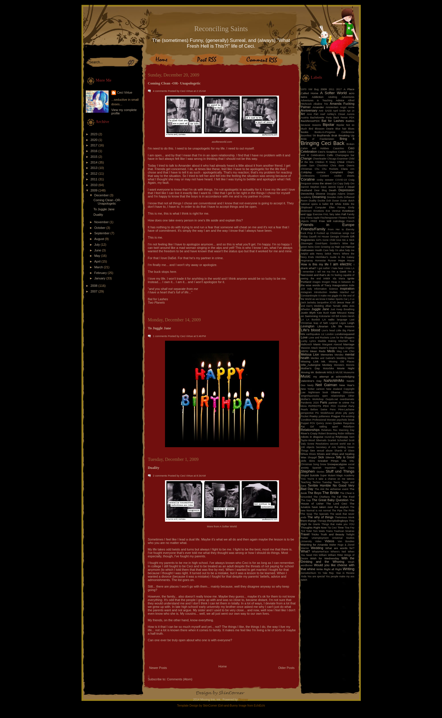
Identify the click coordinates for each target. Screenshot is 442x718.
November (102, 222)
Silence (330, 457)
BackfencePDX (310, 120)
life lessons (347, 326)
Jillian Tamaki (333, 305)
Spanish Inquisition (324, 467)
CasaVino (338, 148)
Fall (343, 214)
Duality (98, 214)
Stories (320, 471)
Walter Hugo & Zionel (342, 544)
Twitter (304, 538)
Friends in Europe (328, 225)
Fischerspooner (329, 217)
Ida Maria (339, 278)
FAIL (326, 214)
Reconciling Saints (221, 29)
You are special (316, 576)
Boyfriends (323, 135)
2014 (95, 162)
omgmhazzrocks (310, 395)
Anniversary (309, 110)
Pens (333, 409)
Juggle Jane (320, 309)
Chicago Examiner (337, 158)
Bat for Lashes (332, 120)
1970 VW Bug (310, 89)
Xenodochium (308, 573)
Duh (328, 200)
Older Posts (286, 667)
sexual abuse (325, 450)
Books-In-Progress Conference (335, 132)
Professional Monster (324, 419)
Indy (309, 288)
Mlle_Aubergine (311, 364)
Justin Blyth (308, 312)
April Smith (339, 110)
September (102, 233)
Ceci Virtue (125, 92)
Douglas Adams (336, 193)
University (306, 541)
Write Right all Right (329, 569)
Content (324, 175)
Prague (335, 416)
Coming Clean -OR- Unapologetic (107, 201)
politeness (324, 416)
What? (305, 551)
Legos (342, 323)
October (100, 227)
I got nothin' (323, 268)
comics (321, 172)
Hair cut (340, 246)
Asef (322, 114)
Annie (351, 107)
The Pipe (337, 510)
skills (303, 460)
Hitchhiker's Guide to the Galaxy (335, 257)
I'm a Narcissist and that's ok (328, 273)
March (99, 267)
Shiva (304, 453)
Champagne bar (344, 155)
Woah (351, 561)
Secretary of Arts (326, 447)
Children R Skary (325, 162)
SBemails (321, 440)
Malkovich (306, 344)
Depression (347, 190)
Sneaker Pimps (328, 460)
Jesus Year (344, 302)
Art (303, 114)
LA (302, 319)
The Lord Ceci (336, 503)
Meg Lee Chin (346, 351)
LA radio (328, 319)
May (97, 255)
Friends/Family (313, 229)
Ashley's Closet (336, 114)
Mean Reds (317, 351)
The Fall (336, 496)
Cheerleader (319, 158)
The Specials (321, 514)
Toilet (309, 531)
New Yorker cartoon (313, 389)
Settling (341, 447)
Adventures (348, 97)
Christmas (306, 169)
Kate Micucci (338, 312)
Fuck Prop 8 (308, 233)
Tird (303, 531)
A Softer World (228, 526)
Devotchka (307, 193)
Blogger (243, 699)
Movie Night (346, 368)
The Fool (349, 496)
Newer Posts (158, 667)
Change (306, 158)
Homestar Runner (325, 260)
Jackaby (311, 302)
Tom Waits (319, 531)
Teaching (306, 482)
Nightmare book (318, 392)
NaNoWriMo (334, 380)
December (102, 195)
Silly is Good (345, 457)
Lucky (304, 341)
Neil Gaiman (326, 385)
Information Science (326, 288)
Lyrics (312, 341)
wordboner (307, 565)
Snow (323, 464)
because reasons (311, 125)
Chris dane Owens (342, 165)
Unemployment (320, 538)
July (97, 244)
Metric (351, 358)
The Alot (319, 489)
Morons (350, 365)
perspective (307, 413)
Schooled (342, 440)
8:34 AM (201, 475)
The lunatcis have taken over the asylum (328, 505)
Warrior (305, 548)
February (101, 273)
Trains (329, 531)
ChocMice (322, 165)
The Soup (306, 514)
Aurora (350, 114)
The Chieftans (321, 496)
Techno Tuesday (322, 482)
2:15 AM (201, 91)
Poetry (313, 416)
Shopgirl (312, 457)
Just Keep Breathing (343, 309)
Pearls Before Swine (314, 409)
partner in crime (339, 402)
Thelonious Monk (345, 517)
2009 (95, 190)
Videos (329, 541)
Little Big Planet (345, 330)
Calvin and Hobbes (315, 148)
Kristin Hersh (347, 316)
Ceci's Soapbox (327, 151)
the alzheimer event (336, 489)
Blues (351, 128)
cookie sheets (344, 175)
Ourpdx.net (331, 399)
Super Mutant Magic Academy (337, 475)
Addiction (317, 96)
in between (344, 282)
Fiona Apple (313, 217)
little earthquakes (310, 334)
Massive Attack (309, 347)
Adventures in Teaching (317, 100)
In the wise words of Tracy (328, 283)
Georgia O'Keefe (339, 236)
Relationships (310, 429)
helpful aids (308, 253)
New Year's (347, 385)
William (323, 555)
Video (318, 541)
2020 (95, 140)
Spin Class (347, 467)
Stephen (308, 471)
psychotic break (346, 419)
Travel (305, 534)
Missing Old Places (342, 361)
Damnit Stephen (310, 186)
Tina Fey (349, 527)
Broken (351, 144)
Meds (331, 351)
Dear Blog (320, 190)
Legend (333, 323)
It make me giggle (328, 295)
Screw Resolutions (318, 443)
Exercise (318, 214)
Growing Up (327, 246)
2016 (95, 151)
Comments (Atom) (179, 679)
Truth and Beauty (332, 534)
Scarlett (331, 440)
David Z (341, 186)
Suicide (314, 475)
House (350, 260)
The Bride (330, 493)
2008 (95, 285)
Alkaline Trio (320, 103)
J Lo (352, 299)
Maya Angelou (346, 347)
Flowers (343, 217)
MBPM (304, 351)
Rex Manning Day (343, 430)
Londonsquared (345, 334)
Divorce (320, 193)
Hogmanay (307, 260)
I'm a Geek (338, 271)
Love (304, 337)
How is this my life (315, 264)
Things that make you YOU (337, 524)
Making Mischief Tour (341, 341)
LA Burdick (313, 319)
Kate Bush (323, 312)
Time (340, 527)
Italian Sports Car (337, 299)
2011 (95, 179)
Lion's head (328, 330)
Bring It (347, 138)
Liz (322, 334)
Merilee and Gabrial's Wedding (328, 358)
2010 (95, 185)
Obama (335, 392)
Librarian (322, 326)
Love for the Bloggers (342, 337)
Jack (303, 302)
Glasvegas (307, 243)
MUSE (339, 372)
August (99, 239)
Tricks (315, 534)
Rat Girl (307, 426)
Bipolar (328, 124)
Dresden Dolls (335, 197)
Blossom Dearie (324, 128)
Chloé (341, 162)
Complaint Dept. (342, 172)
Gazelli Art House (319, 236)
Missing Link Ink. (313, 361)
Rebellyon (348, 426)
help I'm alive (336, 250)
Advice (340, 100)
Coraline (308, 179)
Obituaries (348, 392)
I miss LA (349, 268)
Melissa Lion (310, 354)
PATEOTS (314, 406)
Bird (311, 128)
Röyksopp (342, 436)
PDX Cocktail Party (343, 406)
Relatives (326, 430)
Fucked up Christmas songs (333, 233)
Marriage (349, 344)
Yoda (304, 576)
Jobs (345, 305)
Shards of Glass (344, 450)
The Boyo (314, 493)
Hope (341, 260)
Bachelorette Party (321, 117)
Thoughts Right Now (314, 527)
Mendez (339, 354)
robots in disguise (312, 436)
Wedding (317, 548)
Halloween (307, 250)
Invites (333, 292)
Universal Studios (343, 538)
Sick (321, 457)
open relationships (333, 395)
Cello (330, 155)
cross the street (322, 183)
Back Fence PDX (344, 117)
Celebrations (318, 155)
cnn (352, 169)
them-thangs (309, 520)
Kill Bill (335, 316)
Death (332, 190)
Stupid (305, 475)
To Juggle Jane (104, 209)
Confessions (308, 175)
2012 (95, 173)
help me (350, 250)
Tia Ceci (332, 527)
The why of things (320, 517)
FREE (314, 221)
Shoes (312, 454)
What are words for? (339, 548)
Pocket (305, 416)
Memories (327, 354)
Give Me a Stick (345, 240)
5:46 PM (201, 336)
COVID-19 (341, 179)
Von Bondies (346, 541)
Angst (343, 107)
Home (222, 666)
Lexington (308, 326)
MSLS (331, 372)
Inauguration (340, 285)
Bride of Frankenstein (317, 139)
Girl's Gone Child (325, 240)
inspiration (347, 288)
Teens (336, 482)
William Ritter (335, 555)
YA (319, 573)
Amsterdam (331, 107)
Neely (310, 385)
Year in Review (345, 573)
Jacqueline (323, 302)
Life (333, 326)
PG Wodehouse (324, 413)
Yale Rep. (328, 573)
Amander (318, 107)
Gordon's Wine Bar (342, 243)
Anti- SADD (325, 110)
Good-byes (321, 243)
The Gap (306, 500)
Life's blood (310, 330)
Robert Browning (327, 433)
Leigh (350, 322)
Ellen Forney (337, 207)
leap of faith (320, 323)
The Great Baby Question (330, 500)
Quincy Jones (324, 423)
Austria (305, 117)
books (304, 132)
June (98, 250)
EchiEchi (259, 705)
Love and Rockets (319, 337)
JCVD (332, 302)
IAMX (326, 278)
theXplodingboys (337, 520)
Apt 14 (351, 110)
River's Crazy (309, 433)
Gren (317, 246)
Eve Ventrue (333, 210)
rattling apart (328, 426)
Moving (305, 372)
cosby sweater (325, 179)
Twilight (350, 534)
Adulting (332, 97)
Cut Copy (338, 183)
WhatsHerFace (320, 551)
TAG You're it (309, 478)
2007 (95, 291)
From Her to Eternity (341, 229)
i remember (307, 271)
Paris (323, 402)
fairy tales (335, 214)
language (342, 319)
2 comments (160, 475)
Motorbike (328, 368)
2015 (95, 156)
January (100, 278)
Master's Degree (328, 347)
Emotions (318, 210)
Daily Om (349, 183)
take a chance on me (332, 478)
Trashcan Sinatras (344, 531)
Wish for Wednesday (324, 558)
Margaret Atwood (332, 344)
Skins (312, 460)
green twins (307, 246)
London (329, 334)
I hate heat (337, 268)
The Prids (349, 510)
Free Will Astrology (332, 221)
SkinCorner (210, 705)
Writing (349, 569)
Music (306, 376)
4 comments (160, 91)
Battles (350, 120)
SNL (344, 460)
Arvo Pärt (312, 114)
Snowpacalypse (337, 464)
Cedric (342, 151)
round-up (330, 436)
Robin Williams (346, 433)
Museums (348, 372)
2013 (95, 168)
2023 (95, 134)
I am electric (341, 264)
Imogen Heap (329, 282)
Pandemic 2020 (310, 402)
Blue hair (340, 128)
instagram (306, 292)
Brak (334, 135)
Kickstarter (325, 316)
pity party (349, 413)
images (317, 282)
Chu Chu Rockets (326, 169)
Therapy (321, 520)
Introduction (320, 292)
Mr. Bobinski (318, 372)
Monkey (327, 364)
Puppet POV (308, 423)
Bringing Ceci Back (323, 143)
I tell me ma (322, 271)
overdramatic (347, 399)
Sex (312, 450)
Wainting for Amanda (314, 544)
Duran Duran (339, 200)
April (97, 261)
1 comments (160, 336)
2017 (95, 145)
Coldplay (306, 172)
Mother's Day (310, 368)
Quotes (337, 423)
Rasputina (349, 423)
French (350, 221)
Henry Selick (323, 253)
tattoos (350, 478)
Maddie (322, 341)
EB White (335, 204)
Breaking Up (347, 135)
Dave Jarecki (328, 186)
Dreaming (319, 197)
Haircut (349, 246)
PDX (326, 406)
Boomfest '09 (308, 135)
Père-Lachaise (346, 409)
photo (338, 413)
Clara (344, 168)
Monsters (339, 365)
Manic (317, 344)
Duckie (321, 200)
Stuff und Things (340, 471)
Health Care (322, 250)
